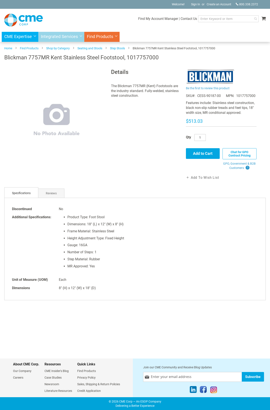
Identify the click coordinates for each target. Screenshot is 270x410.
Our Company (22, 371)
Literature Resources (58, 390)
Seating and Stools (89, 48)
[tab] (21, 193)
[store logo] (23, 20)
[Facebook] (203, 390)
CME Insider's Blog (57, 371)
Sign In (195, 4)
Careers (18, 377)
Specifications (21, 193)
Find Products (29, 48)
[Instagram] (213, 390)
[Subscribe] (253, 377)
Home (8, 48)
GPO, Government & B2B (239, 166)
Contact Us (189, 19)
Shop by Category (58, 48)
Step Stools (117, 48)
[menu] (135, 37)
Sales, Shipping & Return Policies (98, 384)
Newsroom (52, 384)
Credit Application (89, 390)
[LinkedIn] (193, 390)
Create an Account (219, 4)
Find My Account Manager (158, 19)
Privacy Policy (86, 377)
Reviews (51, 193)
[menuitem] (19, 37)
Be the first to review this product (208, 88)
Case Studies (53, 377)
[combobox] (228, 18)
